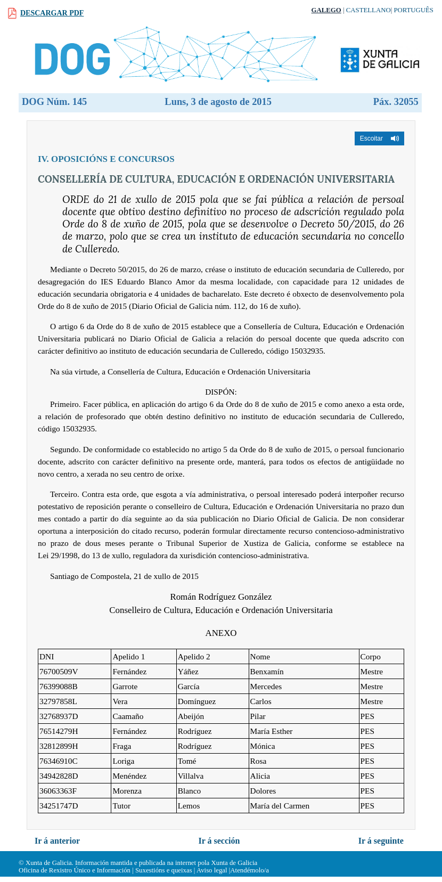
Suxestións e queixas (163, 870)
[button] (379, 138)
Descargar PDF (52, 13)
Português (413, 10)
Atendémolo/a (249, 870)
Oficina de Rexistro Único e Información (74, 870)
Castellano (368, 10)
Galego (326, 10)
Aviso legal (212, 870)
